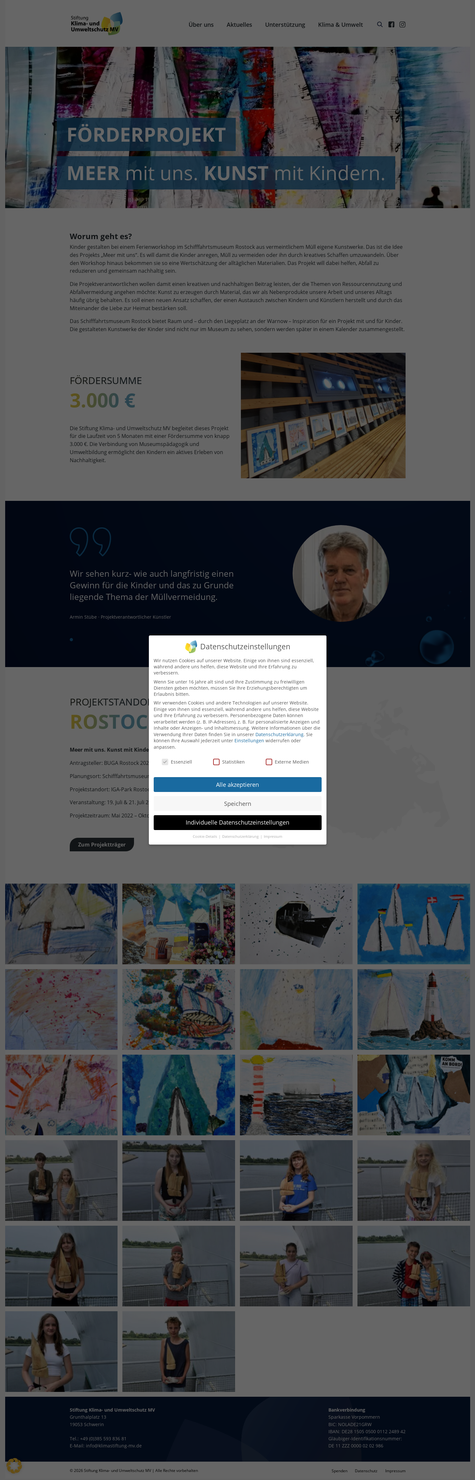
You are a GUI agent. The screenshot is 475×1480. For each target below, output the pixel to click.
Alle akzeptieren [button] (237, 784)
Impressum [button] (273, 836)
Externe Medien (287, 762)
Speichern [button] (237, 803)
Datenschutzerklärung (279, 734)
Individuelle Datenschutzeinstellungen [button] (237, 822)
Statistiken (229, 762)
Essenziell (177, 762)
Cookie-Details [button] (205, 836)
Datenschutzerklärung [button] (241, 836)
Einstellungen (249, 740)
